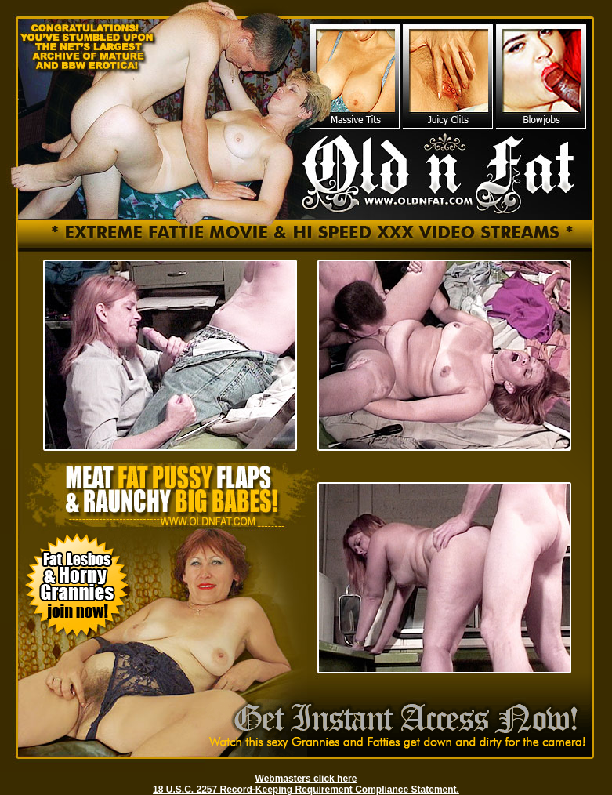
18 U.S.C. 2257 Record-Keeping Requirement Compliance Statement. (306, 789)
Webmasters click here (306, 778)
